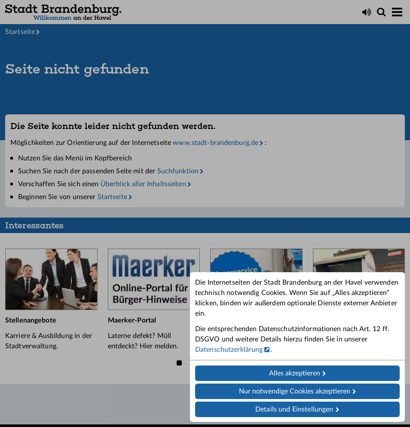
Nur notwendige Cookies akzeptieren (294, 391)
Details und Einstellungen (294, 409)
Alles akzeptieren (294, 373)
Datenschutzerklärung (229, 349)
